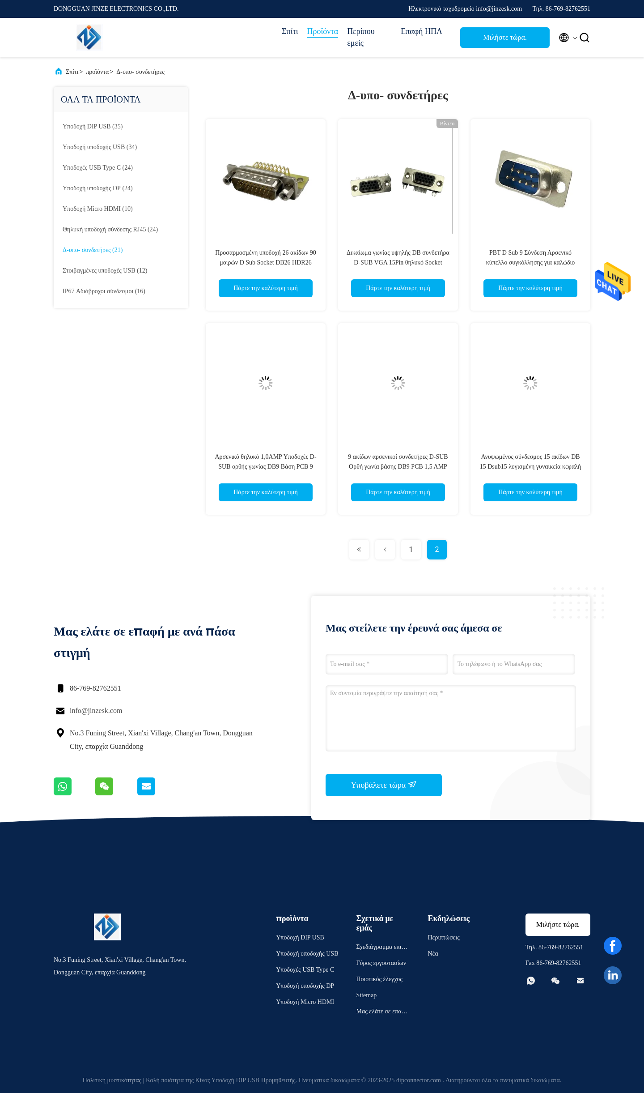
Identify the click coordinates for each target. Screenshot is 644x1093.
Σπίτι (290, 31)
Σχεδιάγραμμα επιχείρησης (382, 948)
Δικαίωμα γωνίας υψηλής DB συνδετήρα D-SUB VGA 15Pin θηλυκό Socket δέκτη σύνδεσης (398, 262)
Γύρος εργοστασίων (381, 963)
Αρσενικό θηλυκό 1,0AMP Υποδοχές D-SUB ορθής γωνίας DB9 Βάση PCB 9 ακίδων (265, 466)
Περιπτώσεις (443, 937)
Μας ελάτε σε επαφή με (382, 1012)
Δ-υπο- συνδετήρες (140, 71)
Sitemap (366, 995)
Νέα (433, 953)
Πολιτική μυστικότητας (112, 1080)
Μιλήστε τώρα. (505, 37)
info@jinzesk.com (96, 710)
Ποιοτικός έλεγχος (379, 979)
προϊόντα (97, 71)
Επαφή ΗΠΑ (421, 31)
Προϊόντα (323, 31)
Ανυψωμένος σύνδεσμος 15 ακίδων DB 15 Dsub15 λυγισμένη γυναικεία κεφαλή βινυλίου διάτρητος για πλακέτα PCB (530, 466)
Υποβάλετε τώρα (383, 785)
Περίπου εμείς (360, 37)
